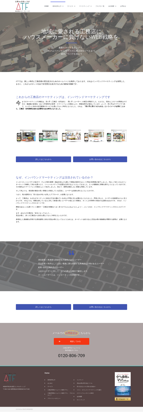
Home (47, 373)
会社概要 (112, 6)
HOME (46, 6)
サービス (71, 6)
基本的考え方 (58, 6)
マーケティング (85, 6)
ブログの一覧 (99, 6)
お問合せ (123, 6)
